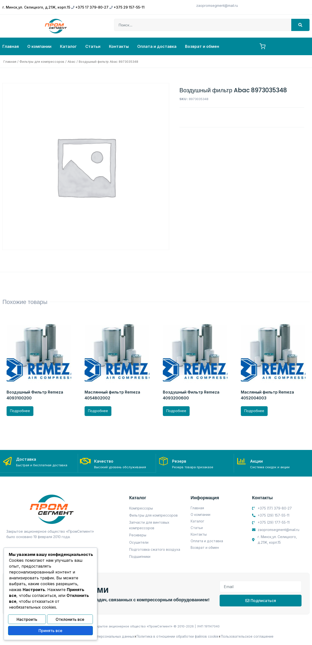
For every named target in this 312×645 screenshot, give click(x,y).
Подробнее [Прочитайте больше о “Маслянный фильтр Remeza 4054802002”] (98, 411)
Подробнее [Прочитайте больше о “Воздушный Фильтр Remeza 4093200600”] (176, 411)
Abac (72, 61)
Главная (10, 46)
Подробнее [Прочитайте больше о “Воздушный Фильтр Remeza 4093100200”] (20, 411)
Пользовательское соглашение (249, 636)
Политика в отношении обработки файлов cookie (178, 636)
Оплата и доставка (156, 46)
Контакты (119, 46)
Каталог (68, 46)
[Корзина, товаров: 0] (262, 46)
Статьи (92, 46)
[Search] (300, 25)
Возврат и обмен (202, 46)
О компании (39, 46)
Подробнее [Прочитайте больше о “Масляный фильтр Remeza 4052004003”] (254, 411)
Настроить (27, 620)
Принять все (50, 631)
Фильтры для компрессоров (42, 61)
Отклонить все (70, 620)
